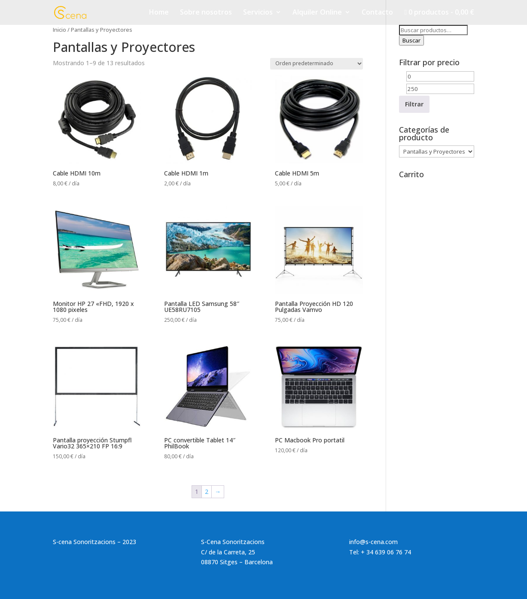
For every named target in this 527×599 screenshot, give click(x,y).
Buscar (411, 40)
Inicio (59, 29)
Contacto (377, 13)
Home (159, 13)
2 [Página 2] (206, 491)
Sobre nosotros (206, 13)
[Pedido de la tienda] (316, 64)
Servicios (258, 13)
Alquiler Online (317, 13)
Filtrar (414, 104)
